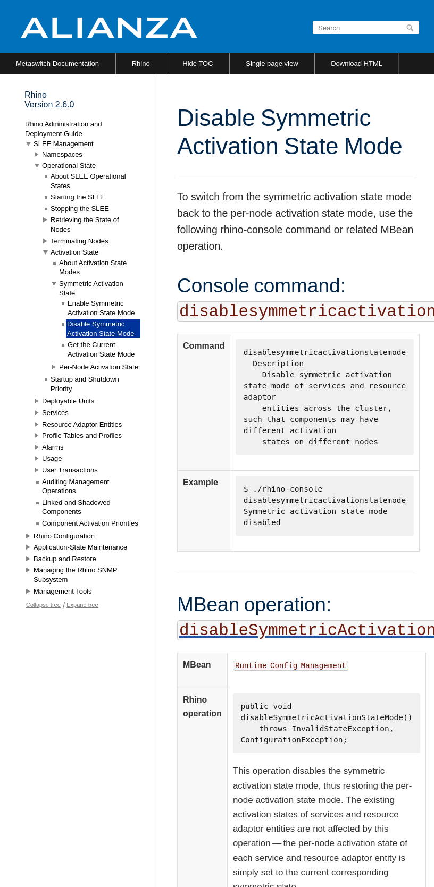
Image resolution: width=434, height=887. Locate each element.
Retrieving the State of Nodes (85, 224)
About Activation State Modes (93, 267)
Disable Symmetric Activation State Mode (100, 328)
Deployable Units (68, 401)
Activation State (74, 252)
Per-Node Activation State (98, 367)
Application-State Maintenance (80, 547)
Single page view (272, 63)
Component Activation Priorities (90, 523)
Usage (52, 458)
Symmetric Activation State (91, 288)
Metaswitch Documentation (57, 63)
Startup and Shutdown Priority (85, 384)
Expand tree (82, 605)
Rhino (141, 63)
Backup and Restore (65, 559)
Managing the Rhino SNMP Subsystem (75, 575)
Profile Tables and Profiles (82, 436)
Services (55, 413)
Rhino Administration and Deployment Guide (63, 129)
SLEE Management (64, 144)
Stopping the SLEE (80, 209)
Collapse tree (43, 605)
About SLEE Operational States (88, 181)
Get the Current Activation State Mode (101, 349)
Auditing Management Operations (75, 486)
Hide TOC (197, 63)
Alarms (52, 447)
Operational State (69, 166)
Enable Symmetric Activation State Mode (101, 308)
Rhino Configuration (64, 536)
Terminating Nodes (79, 241)
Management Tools (63, 591)
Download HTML (356, 63)
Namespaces (62, 154)
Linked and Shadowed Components (76, 507)
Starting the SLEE (78, 197)
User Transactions (70, 470)
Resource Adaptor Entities (82, 424)
